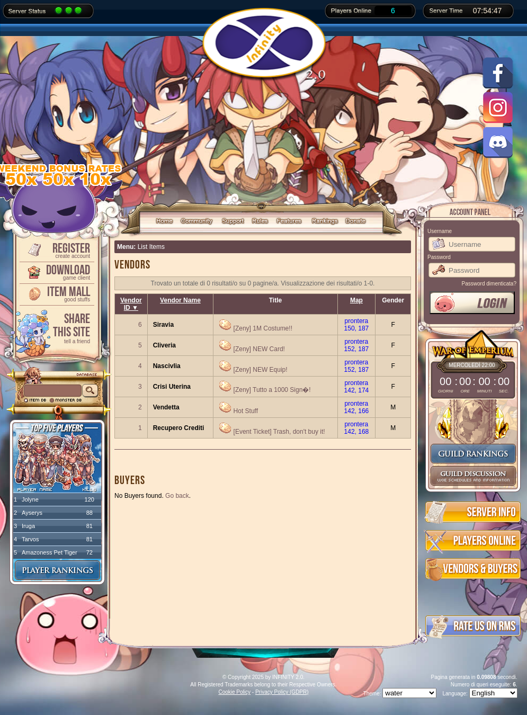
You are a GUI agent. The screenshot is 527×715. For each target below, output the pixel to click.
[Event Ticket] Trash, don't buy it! (279, 431)
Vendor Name (180, 300)
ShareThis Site (56, 327)
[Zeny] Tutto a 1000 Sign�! (272, 390)
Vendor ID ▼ (131, 304)
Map (356, 300)
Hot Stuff (246, 411)
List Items (151, 247)
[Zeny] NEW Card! (259, 349)
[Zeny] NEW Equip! (261, 369)
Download (56, 271)
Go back (177, 495)
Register (56, 249)
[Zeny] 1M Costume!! (263, 328)
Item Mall (56, 293)
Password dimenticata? (489, 284)
